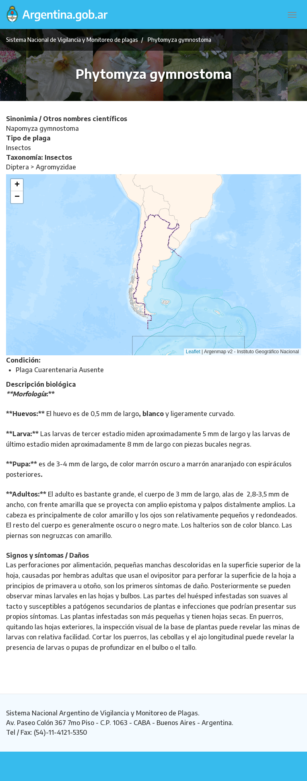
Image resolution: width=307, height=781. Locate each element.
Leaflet (193, 351)
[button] (17, 185)
